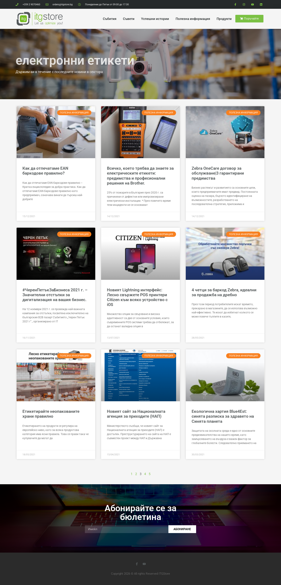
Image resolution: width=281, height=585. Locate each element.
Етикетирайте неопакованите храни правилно (50, 414)
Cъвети (128, 19)
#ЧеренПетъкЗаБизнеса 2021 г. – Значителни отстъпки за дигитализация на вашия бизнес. (54, 295)
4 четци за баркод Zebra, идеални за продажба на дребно (224, 292)
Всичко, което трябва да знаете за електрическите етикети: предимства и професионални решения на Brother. (140, 175)
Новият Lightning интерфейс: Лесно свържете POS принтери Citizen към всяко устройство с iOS (137, 297)
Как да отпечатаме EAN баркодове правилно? (45, 171)
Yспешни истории (155, 19)
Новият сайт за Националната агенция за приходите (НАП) (136, 414)
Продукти (224, 19)
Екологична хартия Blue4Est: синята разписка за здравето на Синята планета (223, 416)
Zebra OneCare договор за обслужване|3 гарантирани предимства (218, 173)
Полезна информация (193, 19)
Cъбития (109, 19)
